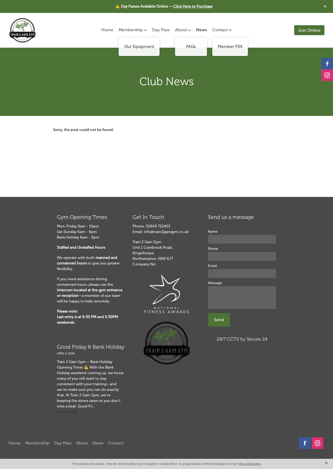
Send (219, 319)
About (183, 30)
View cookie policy (249, 464)
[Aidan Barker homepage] (40, 30)
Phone (213, 249)
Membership (133, 30)
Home (107, 30)
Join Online (309, 30)
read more (67, 412)
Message (215, 283)
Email (212, 266)
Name (212, 231)
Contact (222, 30)
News (201, 30)
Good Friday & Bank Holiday (90, 347)
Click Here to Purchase (193, 6)
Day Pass (161, 30)
